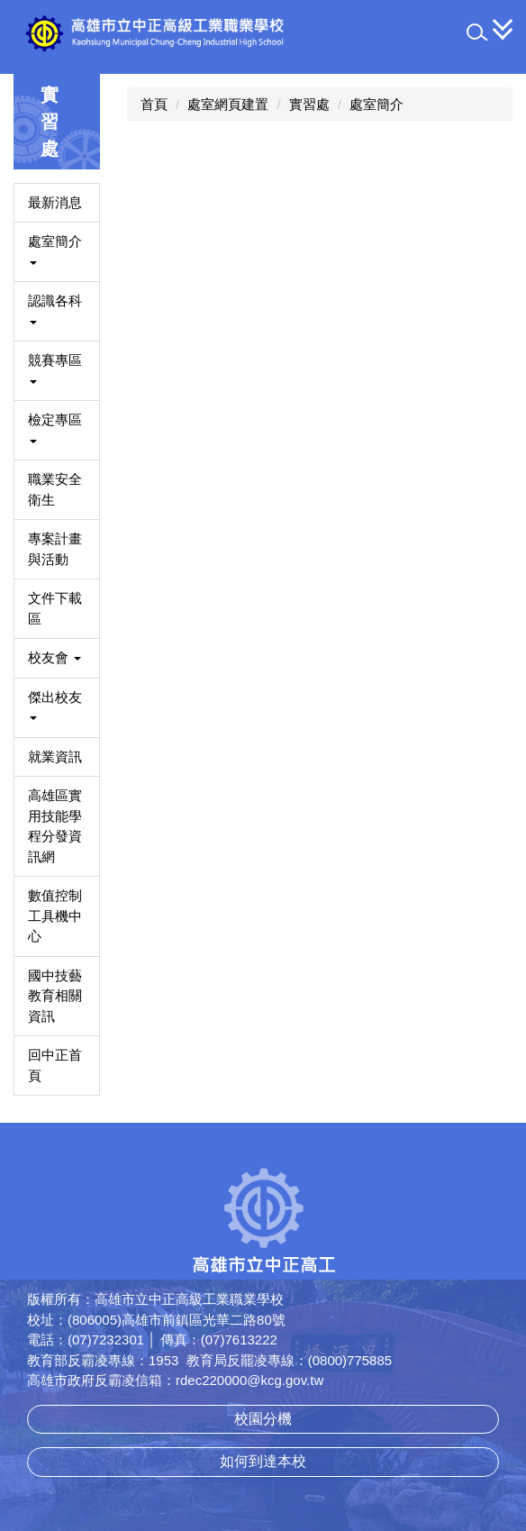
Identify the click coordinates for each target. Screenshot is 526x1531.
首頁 (154, 104)
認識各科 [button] (55, 308)
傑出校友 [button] (55, 705)
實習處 (309, 104)
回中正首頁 (55, 1065)
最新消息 (55, 202)
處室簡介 (376, 104)
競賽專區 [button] (55, 368)
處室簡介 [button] (55, 249)
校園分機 (263, 1418)
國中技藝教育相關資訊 (55, 996)
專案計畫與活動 (55, 549)
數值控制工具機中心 (55, 915)
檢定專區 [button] (55, 427)
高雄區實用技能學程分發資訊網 (55, 826)
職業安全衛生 (55, 489)
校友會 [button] (54, 657)
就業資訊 (55, 756)
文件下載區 (55, 608)
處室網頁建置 (227, 104)
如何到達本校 (263, 1461)
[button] (477, 32)
